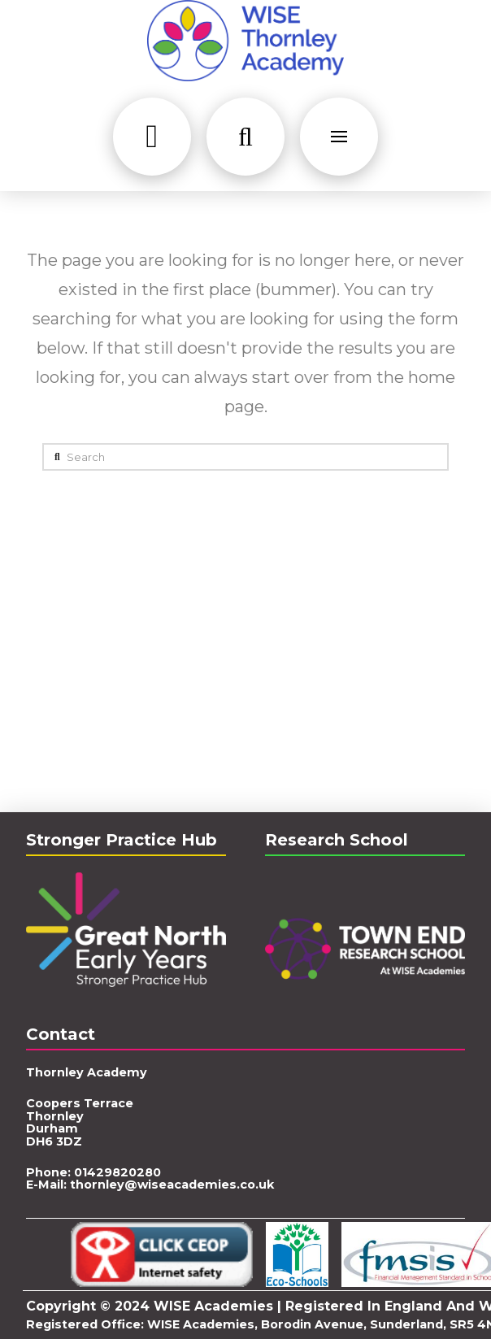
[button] (152, 137)
